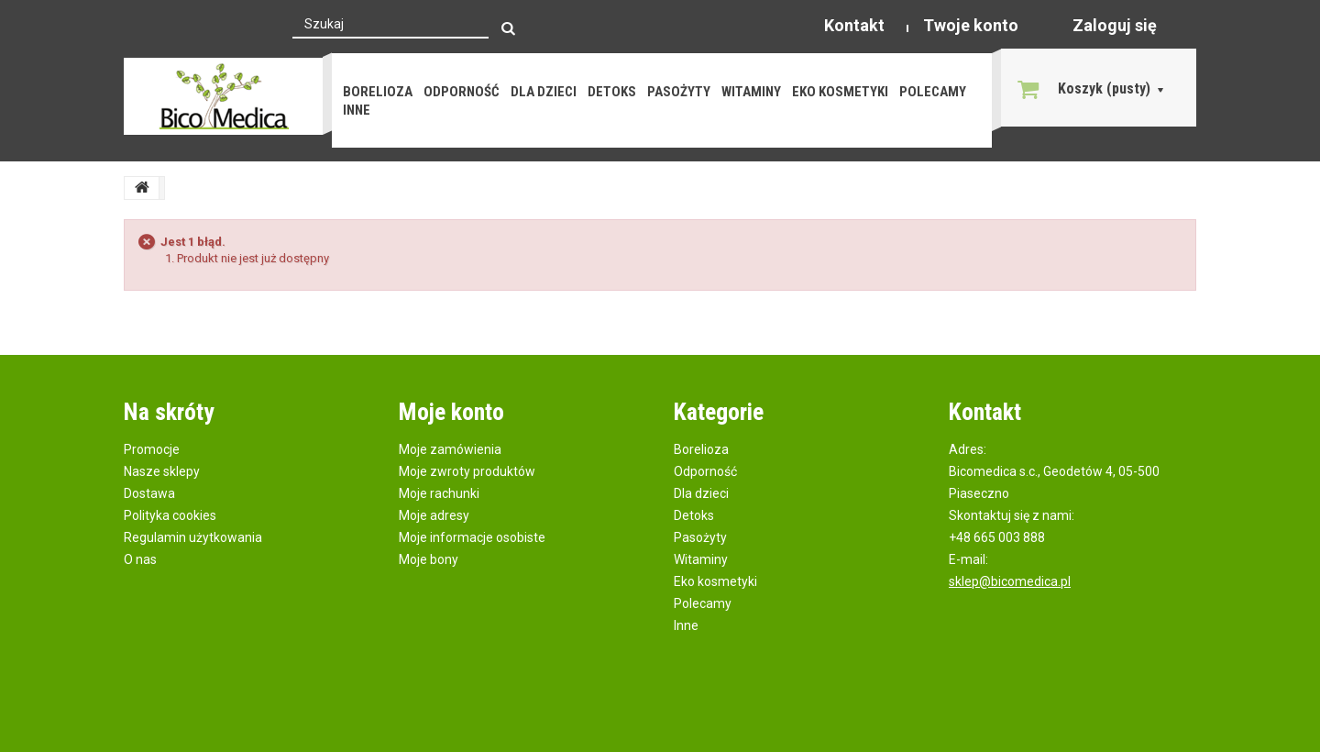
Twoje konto (970, 25)
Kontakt (854, 25)
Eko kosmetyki (840, 91)
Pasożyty (678, 91)
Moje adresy (434, 515)
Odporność (462, 91)
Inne (356, 110)
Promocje (152, 449)
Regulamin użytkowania (193, 537)
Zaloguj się (1114, 25)
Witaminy (751, 91)
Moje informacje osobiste (472, 537)
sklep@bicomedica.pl (1010, 581)
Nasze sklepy (162, 471)
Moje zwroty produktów (467, 471)
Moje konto (451, 412)
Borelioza (377, 91)
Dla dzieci (544, 91)
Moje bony (428, 559)
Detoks (612, 91)
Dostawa (149, 493)
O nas (140, 559)
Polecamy (932, 91)
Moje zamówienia (450, 449)
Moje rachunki (439, 493)
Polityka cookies (170, 515)
